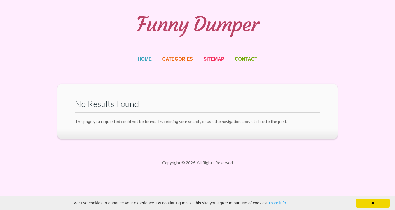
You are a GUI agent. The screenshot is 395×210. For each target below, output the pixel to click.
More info (277, 203)
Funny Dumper (197, 24)
